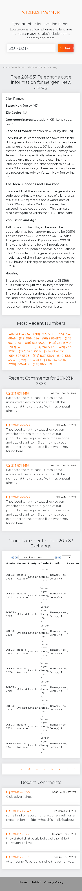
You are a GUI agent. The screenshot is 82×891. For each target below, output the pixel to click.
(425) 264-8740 (60, 342)
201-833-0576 (20, 857)
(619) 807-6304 (43, 355)
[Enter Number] (31, 48)
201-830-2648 (21, 811)
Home (6, 67)
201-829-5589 (20, 834)
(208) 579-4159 (18, 364)
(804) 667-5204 (55, 360)
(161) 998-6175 (51, 338)
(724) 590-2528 (30, 351)
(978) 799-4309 (30, 360)
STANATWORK (41, 12)
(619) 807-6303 (18, 355)
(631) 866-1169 (42, 364)
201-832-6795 (20, 792)
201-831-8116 (20, 393)
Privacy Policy (53, 882)
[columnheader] (11, 563)
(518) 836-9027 (35, 342)
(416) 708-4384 (19, 334)
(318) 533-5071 (54, 351)
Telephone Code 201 (24, 67)
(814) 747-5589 (45, 347)
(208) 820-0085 (19, 347)
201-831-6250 (20, 425)
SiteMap (35, 882)
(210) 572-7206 (43, 334)
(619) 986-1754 (29, 338)
